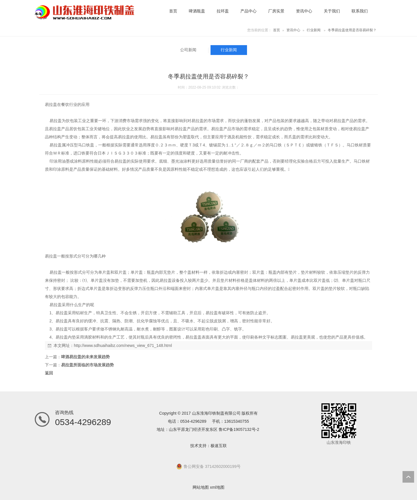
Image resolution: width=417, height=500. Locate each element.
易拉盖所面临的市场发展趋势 (87, 365)
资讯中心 (293, 30)
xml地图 (217, 487)
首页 (276, 30)
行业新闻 (314, 30)
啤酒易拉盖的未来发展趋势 (85, 356)
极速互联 (219, 445)
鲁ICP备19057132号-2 (239, 429)
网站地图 (201, 487)
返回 (49, 373)
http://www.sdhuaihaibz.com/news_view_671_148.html (123, 345)
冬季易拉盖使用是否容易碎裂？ (352, 30)
